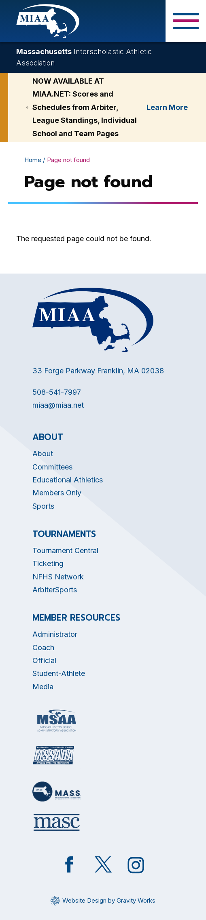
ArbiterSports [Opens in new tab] (54, 589)
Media (42, 686)
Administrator (54, 634)
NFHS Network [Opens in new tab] (58, 577)
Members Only (56, 492)
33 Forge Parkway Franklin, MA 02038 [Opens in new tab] (98, 370)
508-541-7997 (56, 392)
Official (44, 660)
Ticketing (48, 563)
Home (32, 160)
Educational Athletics (67, 480)
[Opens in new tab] (56, 720)
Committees (52, 467)
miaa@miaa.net (58, 405)
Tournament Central (65, 550)
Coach (43, 647)
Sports (43, 506)
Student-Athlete (58, 673)
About (42, 453)
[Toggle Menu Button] (186, 21)
